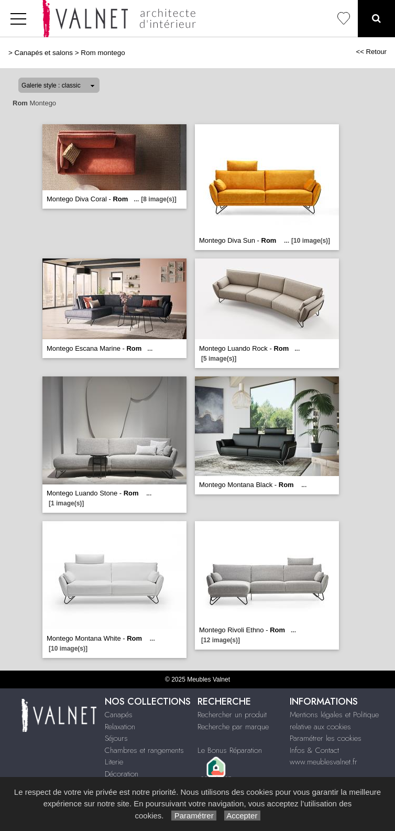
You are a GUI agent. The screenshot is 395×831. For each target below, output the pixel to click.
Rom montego (103, 53)
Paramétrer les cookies (325, 738)
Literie (114, 762)
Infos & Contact (314, 750)
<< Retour (371, 52)
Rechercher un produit (232, 714)
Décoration (121, 774)
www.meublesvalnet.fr (323, 762)
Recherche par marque (233, 726)
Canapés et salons (44, 53)
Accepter (242, 815)
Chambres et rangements (144, 750)
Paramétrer (193, 815)
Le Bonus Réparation (230, 750)
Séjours (116, 738)
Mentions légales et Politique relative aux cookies (334, 720)
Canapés (119, 714)
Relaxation (120, 726)
